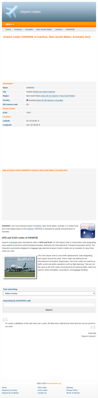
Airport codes (30, 12)
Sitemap (69, 387)
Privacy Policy (71, 390)
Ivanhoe (58, 29)
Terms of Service (73, 393)
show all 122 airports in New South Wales (57, 96)
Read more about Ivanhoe (44, 92)
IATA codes (42, 387)
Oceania (18, 29)
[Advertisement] (49, 60)
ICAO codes (42, 390)
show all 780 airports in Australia (49, 100)
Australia (29, 29)
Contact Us (42, 393)
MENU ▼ (10, 24)
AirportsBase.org (54, 383)
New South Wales (44, 29)
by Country (9, 390)
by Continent (10, 393)
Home (8, 29)
